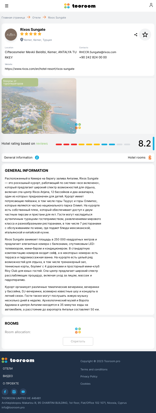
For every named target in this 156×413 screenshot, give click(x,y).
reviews (42, 143)
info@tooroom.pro (13, 407)
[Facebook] (5, 391)
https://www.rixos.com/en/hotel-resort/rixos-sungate (39, 68)
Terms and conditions (94, 369)
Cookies (85, 383)
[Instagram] (14, 391)
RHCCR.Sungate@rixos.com (97, 52)
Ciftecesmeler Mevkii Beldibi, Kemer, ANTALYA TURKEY (41, 54)
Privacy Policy (88, 376)
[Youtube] (23, 391)
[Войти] (151, 6)
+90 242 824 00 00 (93, 57)
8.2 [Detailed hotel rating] (144, 143)
